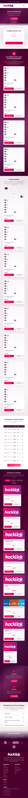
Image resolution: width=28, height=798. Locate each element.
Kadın (6, 188)
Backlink (4, 773)
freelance (8, 588)
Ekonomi (21, 188)
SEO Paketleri (8, 480)
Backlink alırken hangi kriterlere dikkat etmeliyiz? (14, 725)
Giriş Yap (14, 1)
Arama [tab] (14, 33)
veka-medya (9, 216)
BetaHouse (9, 611)
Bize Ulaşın (5, 775)
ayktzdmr (8, 243)
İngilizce (14, 193)
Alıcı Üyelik (4, 782)
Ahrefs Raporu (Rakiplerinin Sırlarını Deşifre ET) (12, 495)
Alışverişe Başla (14, 696)
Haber (9, 188)
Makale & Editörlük (19, 480)
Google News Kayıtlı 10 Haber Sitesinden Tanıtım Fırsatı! (14, 562)
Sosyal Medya (13, 480)
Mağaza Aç (14, 680)
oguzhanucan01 (9, 297)
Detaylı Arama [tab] (14, 36)
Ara (14, 43)
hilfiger (8, 521)
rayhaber (8, 270)
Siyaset (15, 190)
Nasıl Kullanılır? (5, 776)
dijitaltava (8, 324)
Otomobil (17, 188)
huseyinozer (9, 633)
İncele (19, 88)
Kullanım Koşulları (5, 770)
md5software (9, 566)
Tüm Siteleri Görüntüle (14, 465)
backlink (8, 84)
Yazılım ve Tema (17, 767)
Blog (18, 190)
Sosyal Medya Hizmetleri (18, 769)
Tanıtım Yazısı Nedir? (14, 717)
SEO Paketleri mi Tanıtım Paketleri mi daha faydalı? (14, 721)
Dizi (21, 190)
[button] (24, 5)
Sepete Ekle (9, 88)
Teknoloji (10, 190)
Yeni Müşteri (14, 18)
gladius (8, 351)
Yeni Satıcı (14, 21)
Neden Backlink (5, 769)
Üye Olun (5, 429)
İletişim (16, 772)
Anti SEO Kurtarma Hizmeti (8, 652)
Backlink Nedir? (14, 713)
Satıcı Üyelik (5, 781)
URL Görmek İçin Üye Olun (8, 110)
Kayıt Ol (18, 1)
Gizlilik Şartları (5, 772)
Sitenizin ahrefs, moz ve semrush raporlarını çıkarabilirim (14, 607)
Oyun (13, 188)
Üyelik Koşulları (5, 767)
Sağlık (7, 190)
